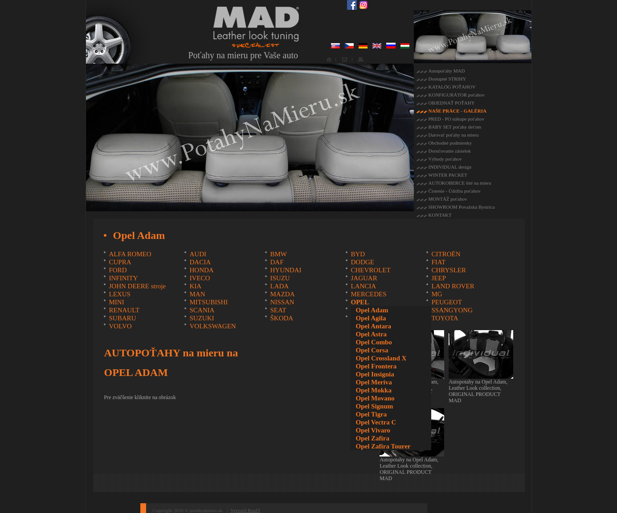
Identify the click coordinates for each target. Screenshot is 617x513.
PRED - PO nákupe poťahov (457, 118)
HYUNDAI (285, 270)
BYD (358, 254)
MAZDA (282, 294)
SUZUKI (201, 318)
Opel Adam (371, 310)
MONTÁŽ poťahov (448, 199)
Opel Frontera (375, 366)
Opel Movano (374, 398)
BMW (278, 254)
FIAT (438, 262)
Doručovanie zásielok (450, 150)
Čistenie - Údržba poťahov (455, 191)
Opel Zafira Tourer (382, 446)
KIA (195, 286)
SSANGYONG (452, 310)
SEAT (278, 310)
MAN (197, 294)
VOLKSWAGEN (212, 326)
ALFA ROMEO (130, 254)
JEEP (438, 278)
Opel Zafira (372, 438)
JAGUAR (364, 278)
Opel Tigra (371, 414)
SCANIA (201, 310)
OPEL (360, 302)
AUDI (197, 254)
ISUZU (280, 278)
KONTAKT (440, 215)
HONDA (201, 270)
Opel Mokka (373, 390)
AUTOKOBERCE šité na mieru (460, 183)
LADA (279, 286)
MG (436, 294)
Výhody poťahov (445, 159)
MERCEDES (368, 294)
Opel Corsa (371, 350)
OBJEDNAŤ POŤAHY (452, 102)
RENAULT (124, 310)
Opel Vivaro (372, 430)
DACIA (200, 262)
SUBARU (122, 318)
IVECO (199, 278)
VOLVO (120, 326)
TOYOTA (444, 318)
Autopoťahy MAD (447, 70)
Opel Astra (371, 334)
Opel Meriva (373, 382)
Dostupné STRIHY (447, 78)
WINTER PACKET (448, 175)
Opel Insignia (374, 374)
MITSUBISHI (208, 302)
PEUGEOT (446, 302)
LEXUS (119, 294)
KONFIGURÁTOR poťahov (457, 94)
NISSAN (282, 302)
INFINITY (123, 278)
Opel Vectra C (375, 422)
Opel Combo (373, 342)
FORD (118, 270)
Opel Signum (374, 406)
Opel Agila (370, 318)
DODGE (362, 262)
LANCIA (363, 286)
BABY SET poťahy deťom (455, 126)
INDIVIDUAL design (450, 167)
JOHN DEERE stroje (137, 286)
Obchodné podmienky (450, 142)
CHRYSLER (448, 270)
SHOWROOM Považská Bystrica (462, 207)
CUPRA (120, 262)
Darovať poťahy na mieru (454, 134)
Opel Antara (373, 326)
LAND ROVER (452, 286)
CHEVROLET (370, 270)
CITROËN (445, 254)
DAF (276, 262)
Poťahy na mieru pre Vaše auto (243, 55)
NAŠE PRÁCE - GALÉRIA (458, 110)
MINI (116, 302)
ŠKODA (281, 318)
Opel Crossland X (380, 358)
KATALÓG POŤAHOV (452, 86)
